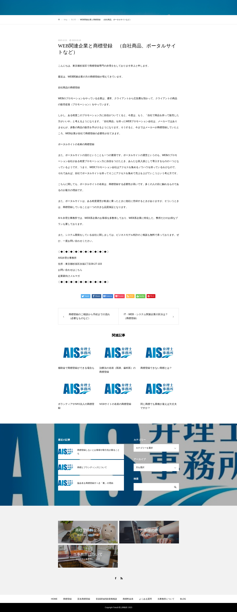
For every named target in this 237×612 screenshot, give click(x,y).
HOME (54, 599)
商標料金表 (128, 599)
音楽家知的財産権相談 (106, 599)
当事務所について (165, 599)
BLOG (183, 599)
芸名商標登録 (83, 599)
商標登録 (67, 599)
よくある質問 (145, 599)
